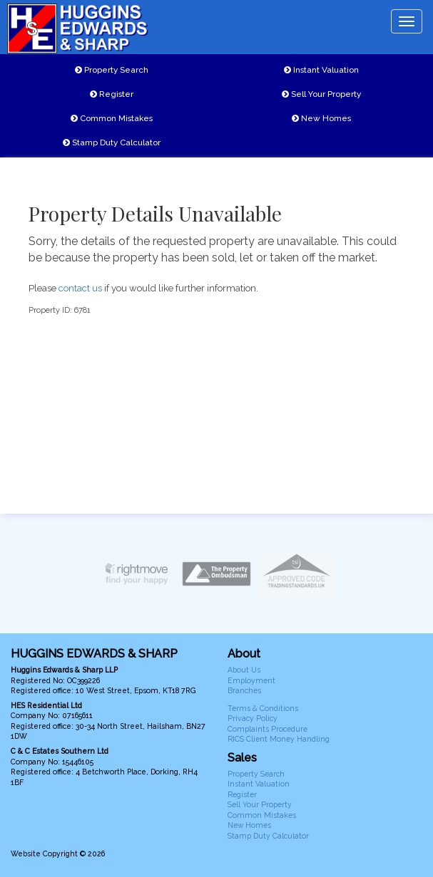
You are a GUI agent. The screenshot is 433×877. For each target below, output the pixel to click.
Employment (251, 680)
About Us (244, 669)
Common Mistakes (112, 118)
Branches (244, 690)
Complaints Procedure (267, 729)
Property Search (111, 70)
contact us (80, 288)
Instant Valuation (321, 70)
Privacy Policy (252, 718)
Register (111, 94)
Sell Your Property (321, 94)
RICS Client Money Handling (279, 739)
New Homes (321, 118)
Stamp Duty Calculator (112, 142)
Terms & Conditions (263, 708)
